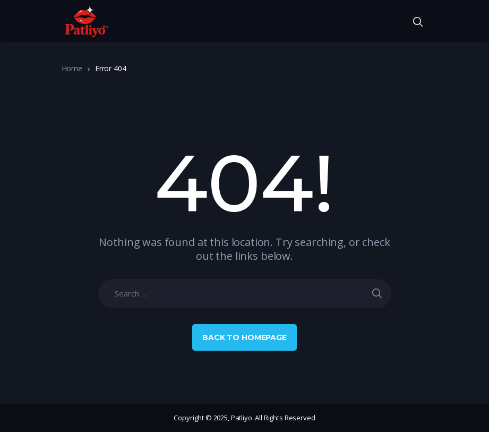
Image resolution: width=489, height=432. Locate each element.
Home (72, 68)
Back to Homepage (244, 337)
